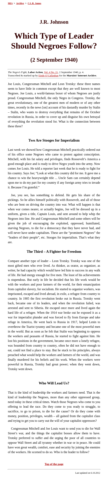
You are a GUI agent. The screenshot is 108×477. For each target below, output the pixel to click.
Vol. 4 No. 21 (51, 72)
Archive (20, 3)
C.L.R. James (34, 3)
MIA (10, 3)
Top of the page (54, 464)
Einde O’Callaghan (48, 75)
